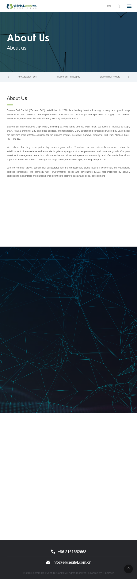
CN (109, 6)
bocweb (109, 573)
